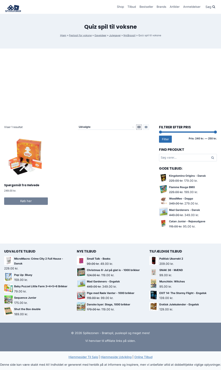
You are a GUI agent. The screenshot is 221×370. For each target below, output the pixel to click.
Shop (120, 6)
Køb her (26, 201)
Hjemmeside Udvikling (116, 357)
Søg (213, 157)
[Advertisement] (110, 86)
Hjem (63, 35)
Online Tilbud (143, 357)
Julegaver (115, 35)
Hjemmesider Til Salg (83, 357)
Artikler (175, 6)
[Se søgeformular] (210, 7)
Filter (165, 139)
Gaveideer (100, 35)
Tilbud (131, 6)
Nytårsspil (129, 35)
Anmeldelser (191, 6)
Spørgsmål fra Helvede (21, 185)
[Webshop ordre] (106, 127)
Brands (161, 6)
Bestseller (146, 6)
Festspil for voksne (80, 35)
